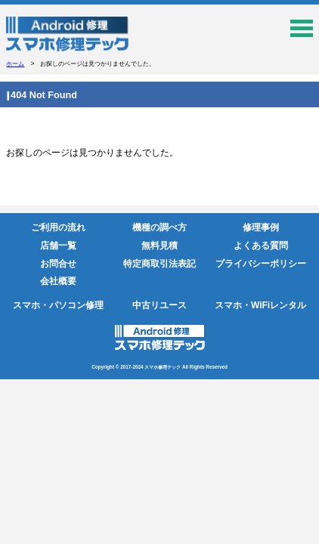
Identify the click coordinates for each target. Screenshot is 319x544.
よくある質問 (261, 245)
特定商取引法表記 (159, 263)
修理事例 (261, 227)
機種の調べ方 (159, 227)
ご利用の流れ (58, 227)
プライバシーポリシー (260, 263)
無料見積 (159, 245)
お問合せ (58, 263)
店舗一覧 (58, 245)
